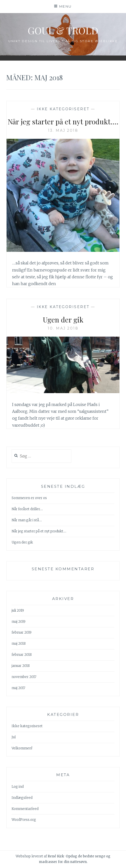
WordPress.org (24, 820)
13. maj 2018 (63, 130)
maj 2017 (18, 688)
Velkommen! (22, 748)
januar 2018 (21, 666)
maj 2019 (18, 621)
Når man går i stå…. (27, 520)
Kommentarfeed (25, 809)
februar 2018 (22, 655)
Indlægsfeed (22, 798)
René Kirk (56, 856)
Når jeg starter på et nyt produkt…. (63, 121)
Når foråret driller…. (27, 509)
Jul (14, 737)
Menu (65, 6)
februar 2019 (22, 632)
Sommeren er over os (29, 498)
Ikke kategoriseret (63, 109)
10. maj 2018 (63, 328)
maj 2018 (19, 643)
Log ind (18, 786)
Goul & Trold (63, 30)
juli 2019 (18, 610)
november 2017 (24, 677)
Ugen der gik (63, 319)
